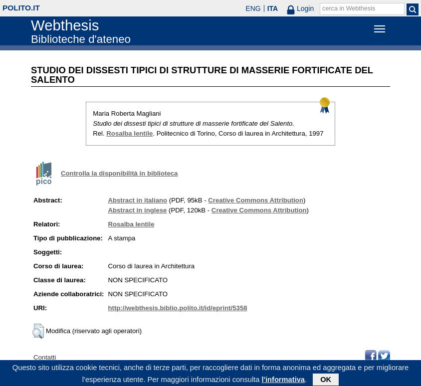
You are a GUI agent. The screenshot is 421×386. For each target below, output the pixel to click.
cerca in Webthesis (348, 8)
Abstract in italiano (137, 200)
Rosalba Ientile (129, 133)
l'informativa (283, 381)
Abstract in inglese (137, 210)
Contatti (44, 357)
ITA (272, 8)
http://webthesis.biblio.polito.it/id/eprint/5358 (177, 308)
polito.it (21, 7)
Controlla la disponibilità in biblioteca (119, 173)
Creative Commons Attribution (255, 200)
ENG (252, 8)
